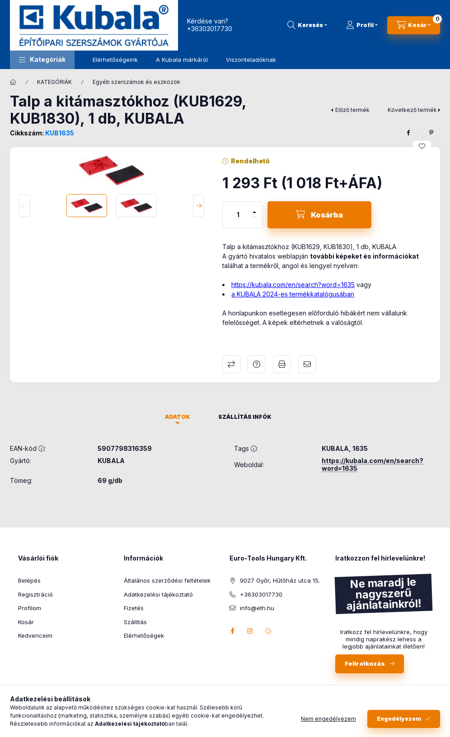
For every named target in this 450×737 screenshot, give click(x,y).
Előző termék (352, 110)
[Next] (198, 205)
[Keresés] (307, 25)
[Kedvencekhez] (422, 146)
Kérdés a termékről (257, 364)
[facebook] (408, 132)
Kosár (26, 622)
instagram (250, 631)
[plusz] (254, 208)
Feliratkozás (365, 663)
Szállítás (135, 622)
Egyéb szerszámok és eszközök (136, 82)
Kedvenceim (35, 635)
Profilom (29, 608)
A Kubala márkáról (182, 59)
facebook (232, 631)
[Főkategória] (13, 82)
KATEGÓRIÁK (54, 82)
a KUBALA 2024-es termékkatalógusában (292, 294)
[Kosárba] (319, 214)
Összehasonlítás (231, 364)
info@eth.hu (257, 608)
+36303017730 (209, 28)
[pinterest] (431, 132)
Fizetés (134, 608)
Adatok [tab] (177, 416)
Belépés (29, 580)
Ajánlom (307, 364)
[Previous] (24, 205)
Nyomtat (282, 364)
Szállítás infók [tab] (245, 416)
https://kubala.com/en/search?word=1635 (293, 284)
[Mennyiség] (238, 215)
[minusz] (254, 221)
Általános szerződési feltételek (167, 580)
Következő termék (412, 110)
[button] (42, 60)
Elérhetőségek (144, 635)
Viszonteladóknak (251, 59)
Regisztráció (35, 594)
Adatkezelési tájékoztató (158, 594)
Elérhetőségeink (115, 59)
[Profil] (362, 25)
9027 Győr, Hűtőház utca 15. (280, 580)
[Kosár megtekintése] (413, 25)
